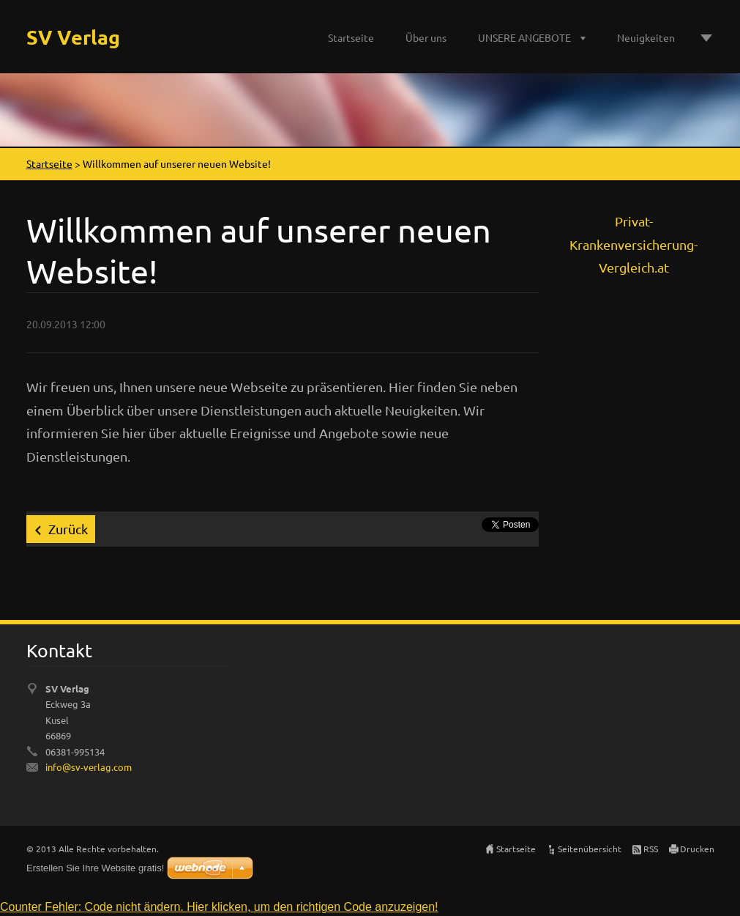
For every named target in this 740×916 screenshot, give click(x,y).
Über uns (425, 37)
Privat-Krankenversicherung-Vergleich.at (633, 244)
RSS (650, 848)
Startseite (351, 37)
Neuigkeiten (646, 37)
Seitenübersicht (589, 848)
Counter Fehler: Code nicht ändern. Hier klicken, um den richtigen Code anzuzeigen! (219, 907)
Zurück (68, 528)
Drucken (697, 848)
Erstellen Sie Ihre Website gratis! (95, 868)
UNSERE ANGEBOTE (524, 37)
